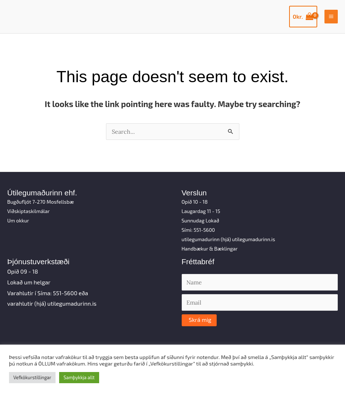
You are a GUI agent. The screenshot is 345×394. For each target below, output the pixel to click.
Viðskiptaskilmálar (28, 211)
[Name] (260, 282)
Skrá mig (200, 319)
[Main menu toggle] (331, 16)
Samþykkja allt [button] (78, 377)
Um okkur (18, 220)
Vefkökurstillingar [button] (32, 377)
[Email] (260, 302)
